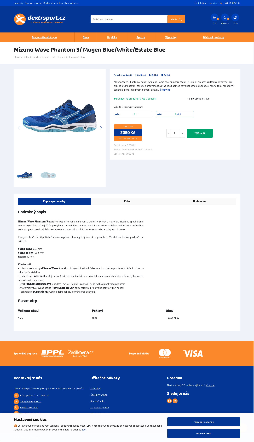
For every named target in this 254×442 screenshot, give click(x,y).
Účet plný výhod (98, 394)
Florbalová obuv (76, 56)
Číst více (165, 89)
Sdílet (153, 75)
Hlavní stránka (21, 56)
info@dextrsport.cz (208, 3)
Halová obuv (58, 56)
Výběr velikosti (123, 75)
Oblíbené (140, 75)
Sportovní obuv (40, 56)
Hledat (176, 19)
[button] (101, 127)
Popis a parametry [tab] (54, 201)
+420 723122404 (232, 3)
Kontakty (18, 3)
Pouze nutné (203, 433)
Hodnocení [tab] (199, 201)
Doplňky (112, 37)
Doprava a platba (33, 3)
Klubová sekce (71, 3)
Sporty (141, 37)
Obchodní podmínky (53, 3)
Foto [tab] (127, 201)
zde (84, 429)
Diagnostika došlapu (44, 37)
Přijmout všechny (203, 421)
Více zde (210, 385)
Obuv (86, 37)
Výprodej (170, 37)
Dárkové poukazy (213, 37)
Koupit (199, 133)
